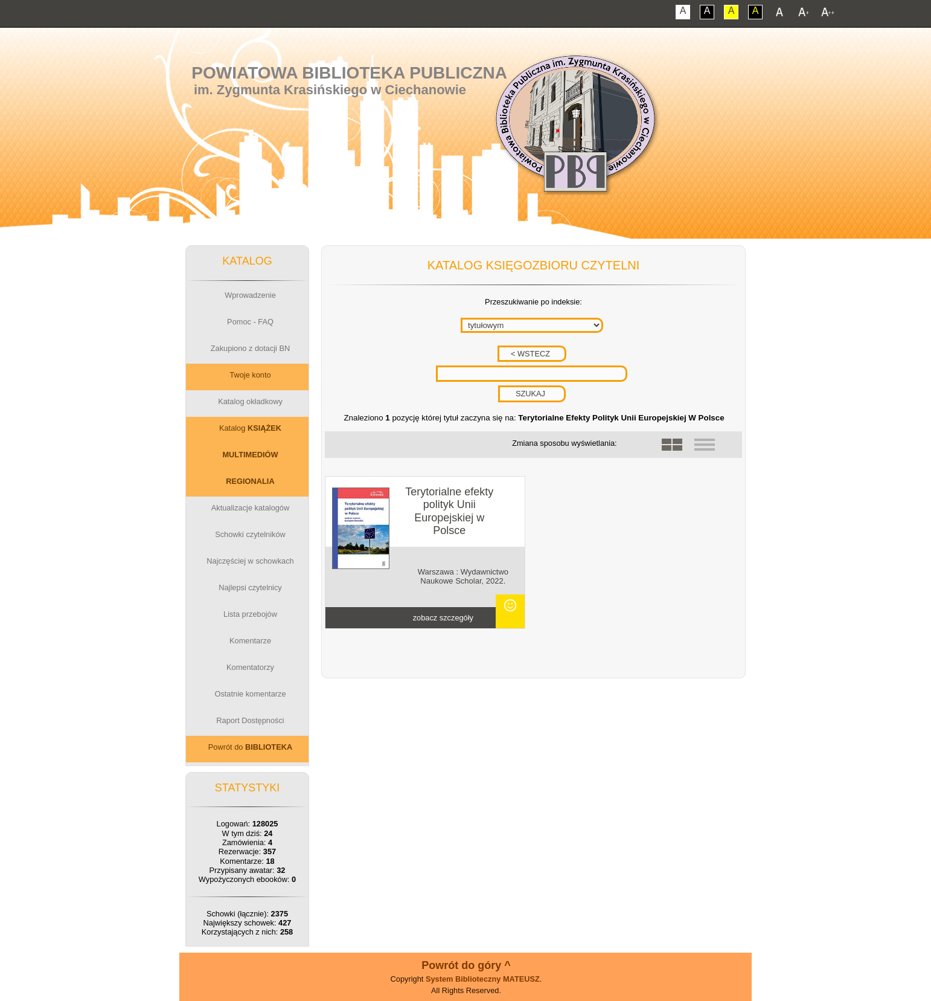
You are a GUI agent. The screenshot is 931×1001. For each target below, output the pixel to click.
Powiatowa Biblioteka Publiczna (349, 72)
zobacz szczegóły (443, 617)
